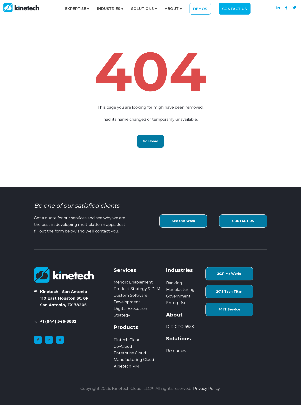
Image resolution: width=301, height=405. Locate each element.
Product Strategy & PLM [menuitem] (137, 288)
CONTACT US (234, 8)
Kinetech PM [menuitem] (126, 366)
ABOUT (172, 8)
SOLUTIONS (142, 8)
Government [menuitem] (178, 296)
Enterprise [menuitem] (176, 302)
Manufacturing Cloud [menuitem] (134, 359)
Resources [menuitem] (176, 350)
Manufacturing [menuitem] (180, 289)
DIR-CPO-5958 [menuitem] (180, 326)
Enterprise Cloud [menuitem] (130, 353)
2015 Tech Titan (229, 291)
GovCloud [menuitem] (123, 346)
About (174, 315)
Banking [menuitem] (174, 283)
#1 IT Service (229, 309)
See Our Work (183, 221)
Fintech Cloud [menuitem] (127, 339)
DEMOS (200, 8)
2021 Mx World (229, 274)
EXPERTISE (75, 8)
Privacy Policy (207, 388)
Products (126, 327)
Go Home (150, 141)
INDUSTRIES (108, 8)
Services (125, 270)
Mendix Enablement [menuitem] (133, 282)
